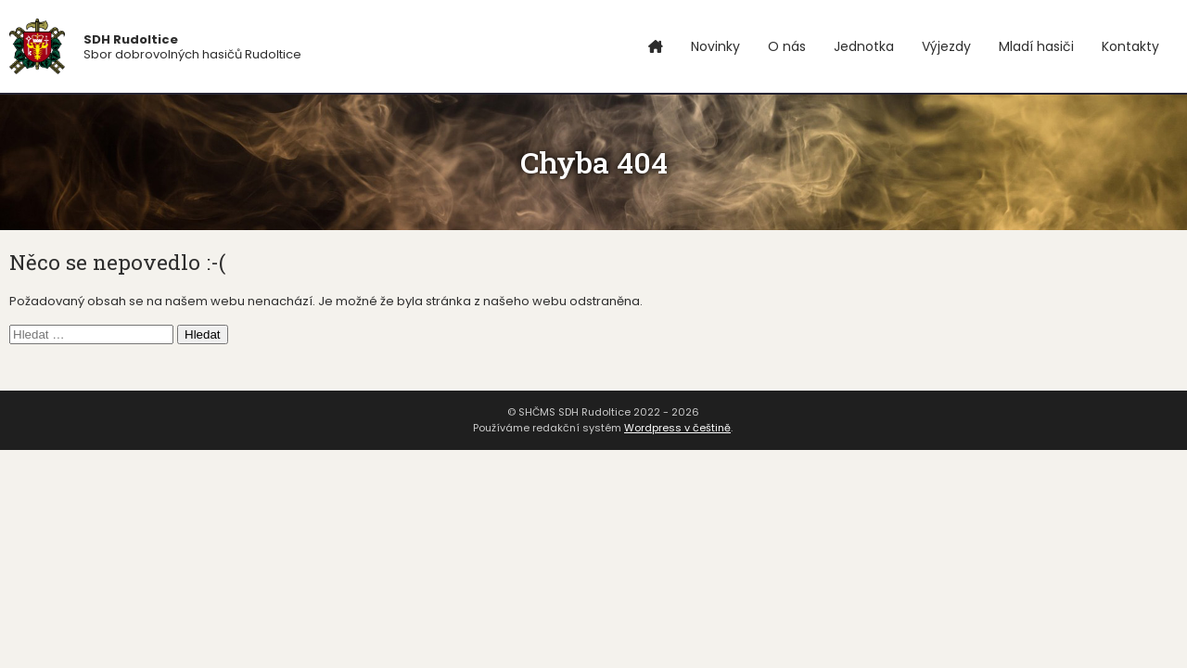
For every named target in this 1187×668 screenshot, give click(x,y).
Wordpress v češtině (677, 427)
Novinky (715, 46)
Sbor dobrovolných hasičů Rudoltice (192, 47)
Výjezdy (946, 46)
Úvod (655, 46)
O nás (787, 46)
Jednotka (864, 46)
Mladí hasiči (1036, 46)
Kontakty (1130, 46)
